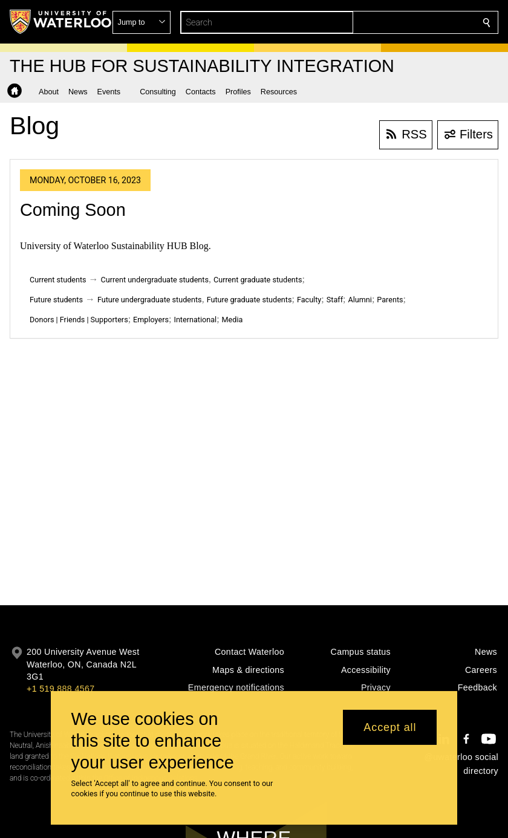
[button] (399, 22)
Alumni (359, 299)
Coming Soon (73, 209)
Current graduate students (257, 279)
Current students (58, 279)
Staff (335, 299)
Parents (390, 299)
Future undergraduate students (149, 299)
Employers (151, 319)
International (195, 319)
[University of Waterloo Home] (61, 22)
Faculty (309, 299)
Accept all (389, 727)
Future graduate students (249, 299)
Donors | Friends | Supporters (79, 319)
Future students (56, 299)
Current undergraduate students (155, 279)
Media (232, 319)
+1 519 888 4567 (60, 688)
